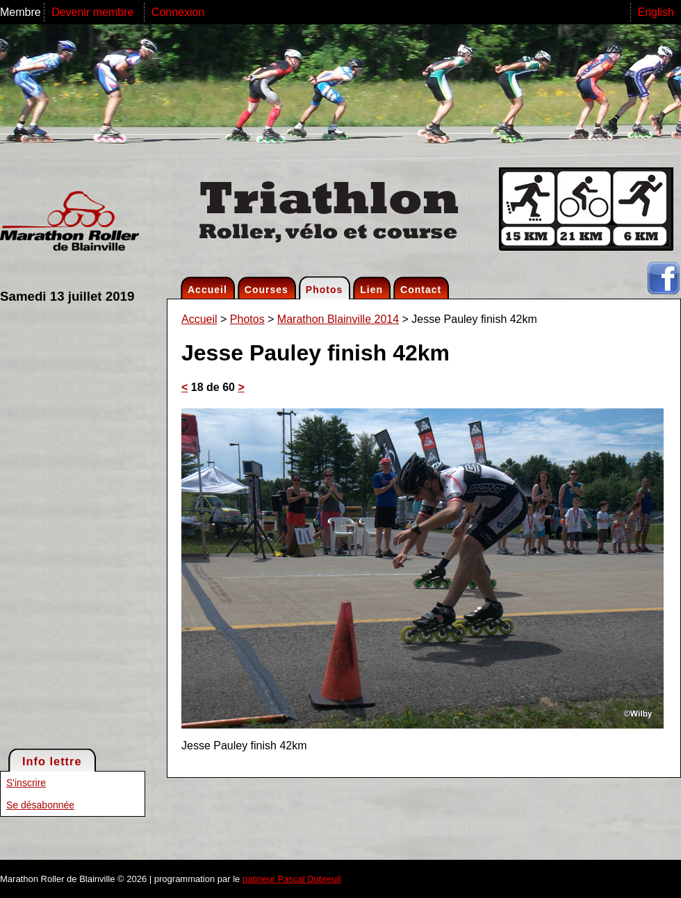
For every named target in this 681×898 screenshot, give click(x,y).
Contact (420, 289)
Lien (371, 289)
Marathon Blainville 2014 (338, 319)
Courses (266, 289)
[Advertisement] (55, 525)
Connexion (178, 12)
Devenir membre (94, 12)
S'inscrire (26, 782)
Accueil (207, 289)
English (656, 12)
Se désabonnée (40, 804)
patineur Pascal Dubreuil (292, 879)
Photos (324, 289)
